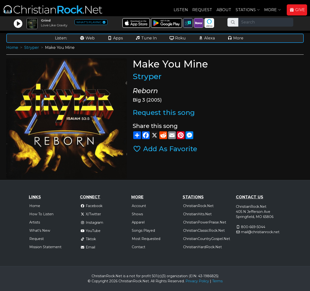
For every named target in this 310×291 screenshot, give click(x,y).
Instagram (91, 222)
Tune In (146, 38)
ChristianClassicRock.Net (204, 230)
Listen (181, 9)
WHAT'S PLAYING (91, 22)
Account (139, 206)
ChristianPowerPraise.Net (204, 222)
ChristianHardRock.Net (202, 247)
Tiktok (88, 239)
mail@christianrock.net (260, 232)
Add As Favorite (165, 149)
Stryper (31, 47)
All (153, 281)
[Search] (265, 22)
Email (87, 247)
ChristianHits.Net (197, 214)
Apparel (138, 222)
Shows (137, 214)
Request (202, 9)
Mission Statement (45, 247)
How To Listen (41, 214)
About (224, 9)
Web (87, 38)
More (235, 38)
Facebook (91, 206)
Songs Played (143, 230)
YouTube (90, 230)
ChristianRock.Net (198, 206)
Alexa (206, 38)
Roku (177, 38)
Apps (115, 38)
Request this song (164, 112)
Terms (217, 281)
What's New (39, 230)
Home (12, 47)
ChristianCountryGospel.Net (206, 238)
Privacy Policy (197, 281)
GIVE (297, 9)
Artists (34, 222)
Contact (138, 247)
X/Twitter (90, 214)
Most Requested (146, 238)
